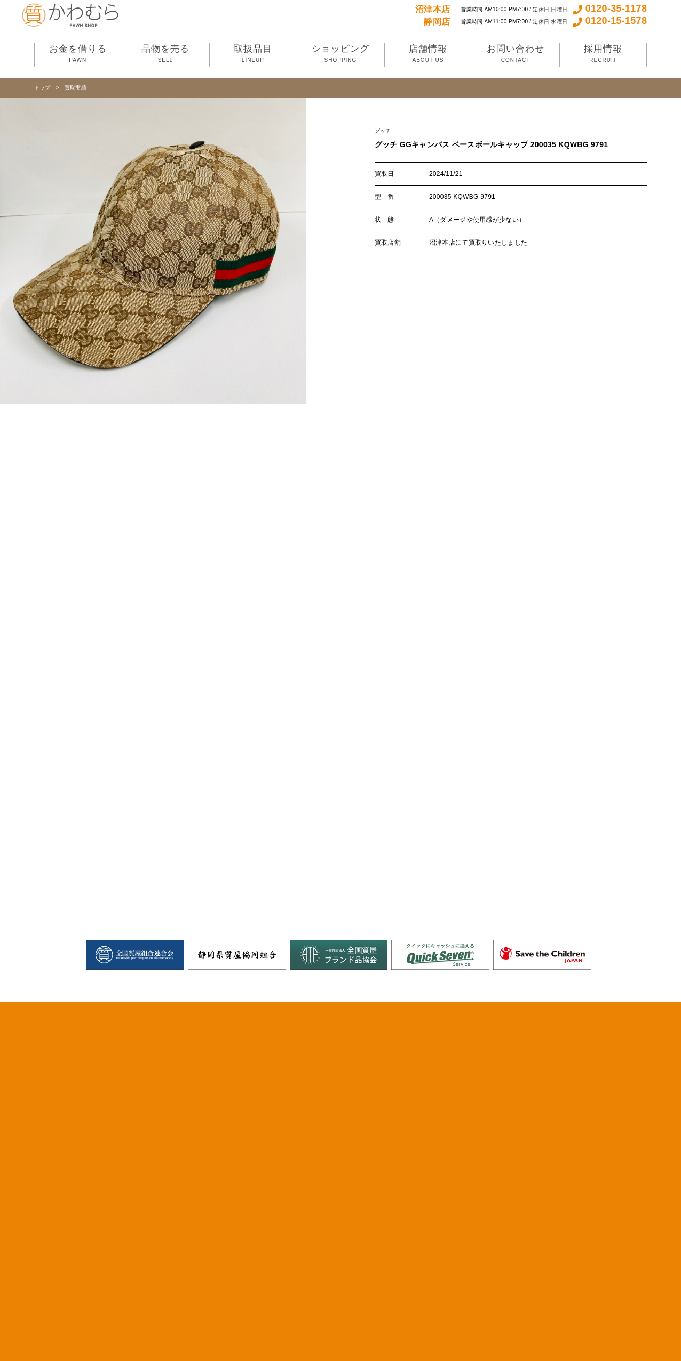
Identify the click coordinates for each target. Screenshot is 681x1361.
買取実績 (75, 88)
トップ (42, 88)
